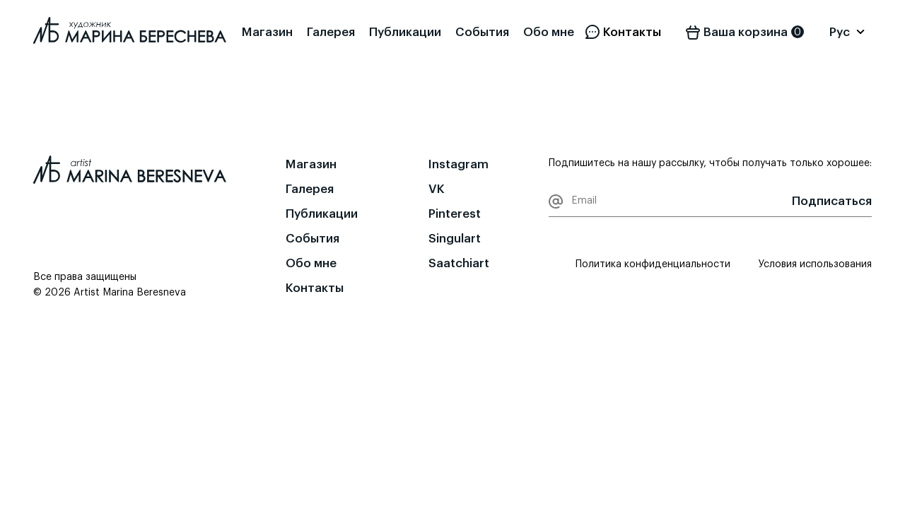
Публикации (405, 32)
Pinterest (454, 214)
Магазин (267, 32)
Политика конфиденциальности (653, 264)
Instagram (458, 164)
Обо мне (548, 32)
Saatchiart (458, 263)
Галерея (331, 32)
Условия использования (815, 264)
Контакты (315, 288)
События (482, 32)
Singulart (454, 239)
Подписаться (832, 201)
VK (436, 189)
